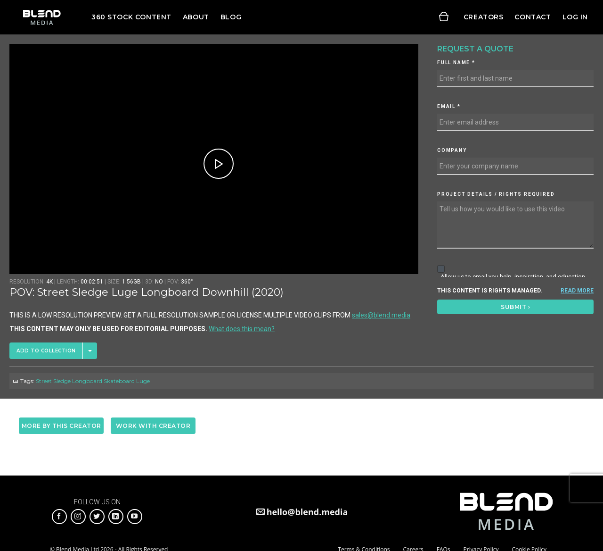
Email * (449, 106)
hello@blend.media (307, 512)
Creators (484, 17)
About (196, 17)
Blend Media (41, 17)
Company (452, 150)
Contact (532, 17)
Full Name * (456, 62)
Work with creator (153, 425)
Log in (575, 17)
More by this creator (61, 425)
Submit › (515, 306)
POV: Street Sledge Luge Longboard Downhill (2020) (146, 292)
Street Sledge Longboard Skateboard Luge (93, 380)
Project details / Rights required (495, 194)
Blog (230, 17)
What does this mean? (242, 329)
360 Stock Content (131, 17)
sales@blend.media (381, 315)
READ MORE (577, 290)
